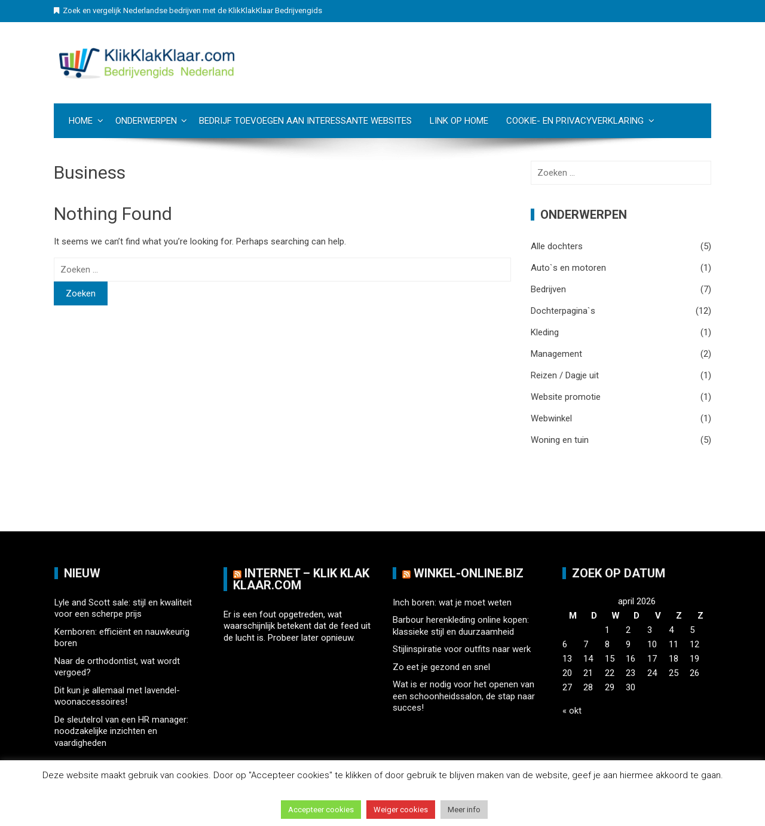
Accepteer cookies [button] (321, 809)
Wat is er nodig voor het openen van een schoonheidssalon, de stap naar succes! (464, 696)
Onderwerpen (146, 120)
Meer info (464, 809)
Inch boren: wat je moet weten (452, 602)
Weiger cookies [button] (401, 809)
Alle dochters (557, 246)
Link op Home (459, 120)
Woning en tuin (560, 440)
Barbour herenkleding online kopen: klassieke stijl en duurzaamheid (461, 625)
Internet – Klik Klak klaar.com (301, 579)
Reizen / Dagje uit (565, 375)
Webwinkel (551, 418)
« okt (572, 710)
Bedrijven (548, 289)
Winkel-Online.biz (469, 573)
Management (556, 353)
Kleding (545, 332)
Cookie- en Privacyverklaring (575, 120)
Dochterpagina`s (563, 310)
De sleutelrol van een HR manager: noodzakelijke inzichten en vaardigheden (121, 731)
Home (81, 120)
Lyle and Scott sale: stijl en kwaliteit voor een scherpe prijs (123, 608)
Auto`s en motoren (568, 267)
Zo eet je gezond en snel (441, 667)
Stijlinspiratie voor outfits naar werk (462, 649)
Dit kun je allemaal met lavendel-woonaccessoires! (117, 696)
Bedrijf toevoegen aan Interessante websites (305, 120)
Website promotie (566, 396)
